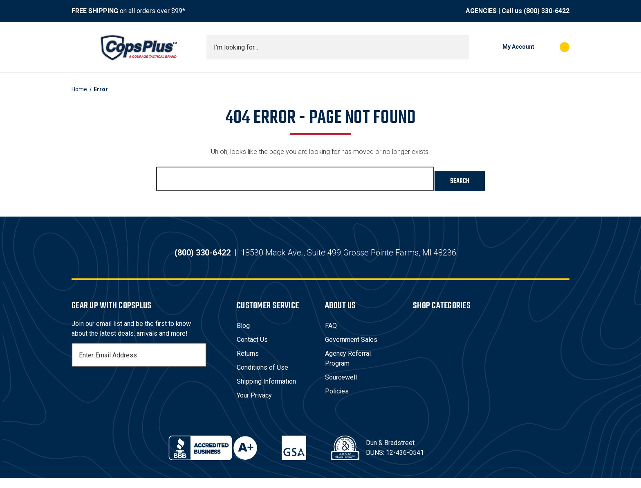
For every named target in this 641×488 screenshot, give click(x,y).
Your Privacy (254, 405)
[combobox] (337, 47)
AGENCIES (481, 11)
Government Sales (351, 349)
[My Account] (505, 47)
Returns (248, 363)
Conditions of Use (262, 377)
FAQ (331, 335)
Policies (337, 401)
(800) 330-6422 (546, 11)
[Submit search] (460, 47)
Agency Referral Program (348, 368)
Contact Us (252, 349)
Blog (243, 335)
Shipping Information (266, 391)
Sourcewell (341, 387)
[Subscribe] (199, 364)
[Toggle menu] (79, 47)
